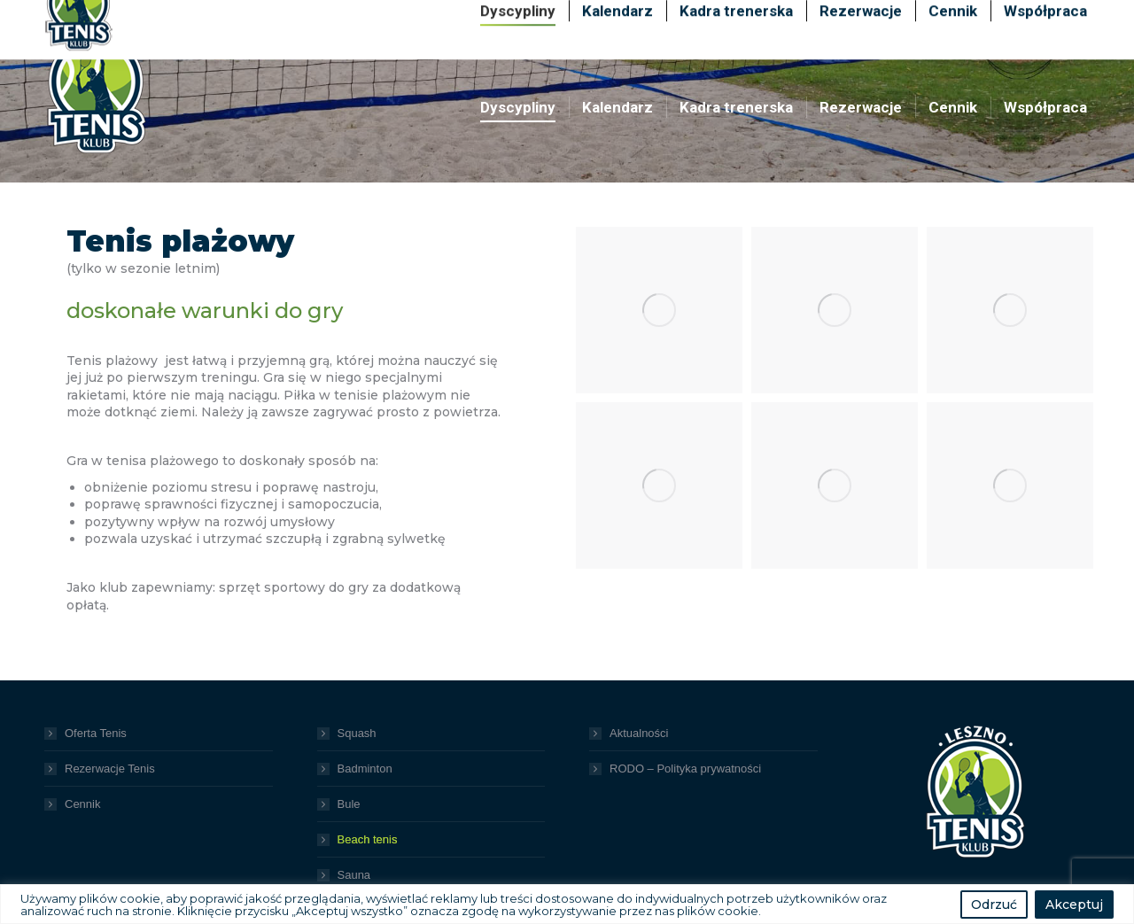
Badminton (365, 768)
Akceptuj (1074, 904)
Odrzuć (994, 904)
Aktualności (639, 733)
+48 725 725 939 (920, 16)
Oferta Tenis (96, 733)
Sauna (354, 874)
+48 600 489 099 (773, 16)
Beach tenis (368, 839)
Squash (357, 733)
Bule (349, 804)
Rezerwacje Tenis (110, 768)
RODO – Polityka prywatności (685, 768)
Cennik (82, 804)
